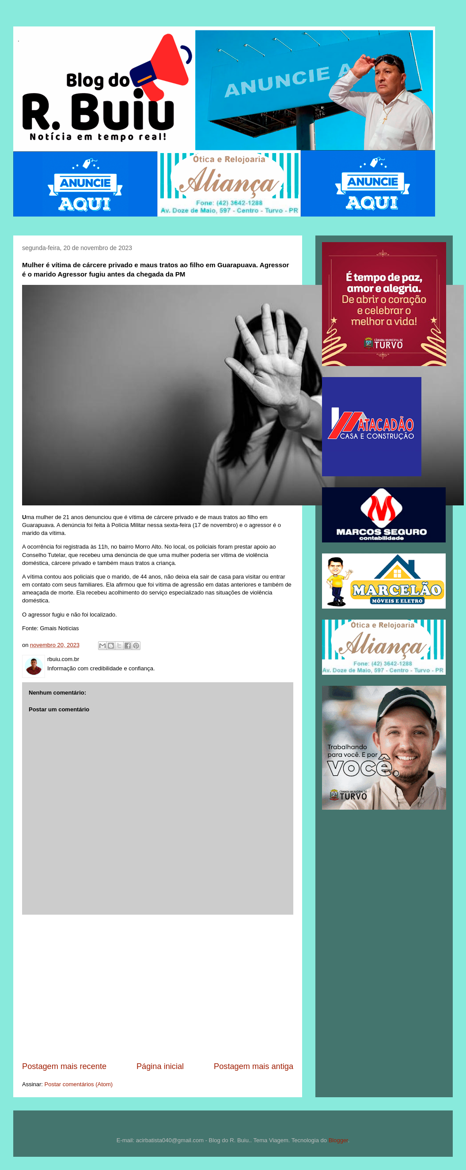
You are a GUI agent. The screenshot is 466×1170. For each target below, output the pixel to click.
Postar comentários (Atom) (79, 1084)
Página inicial (160, 1066)
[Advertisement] (157, 988)
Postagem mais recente (64, 1066)
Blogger (338, 1140)
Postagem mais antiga (253, 1066)
